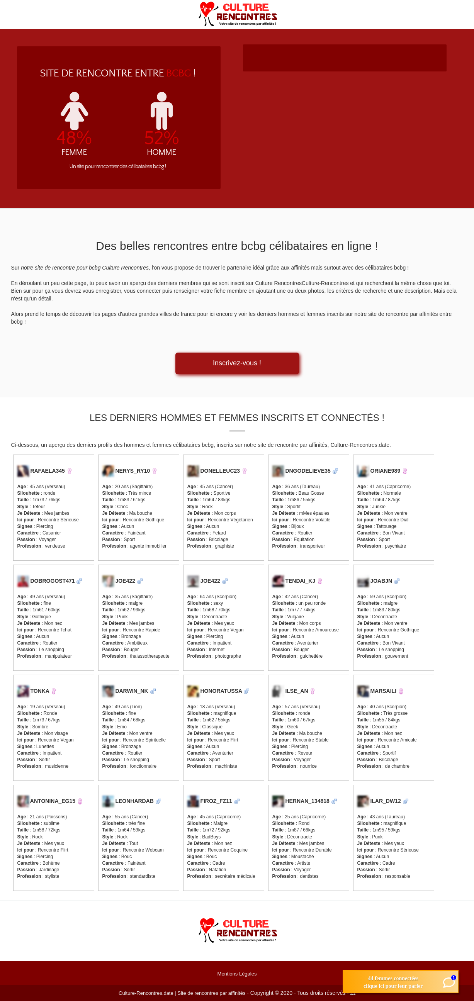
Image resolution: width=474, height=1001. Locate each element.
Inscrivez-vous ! (237, 363)
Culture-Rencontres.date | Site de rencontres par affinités (182, 993)
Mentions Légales (237, 974)
